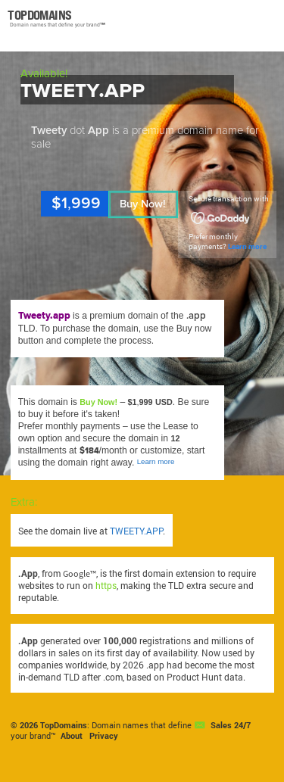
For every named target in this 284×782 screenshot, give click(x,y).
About (72, 736)
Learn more (247, 246)
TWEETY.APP (136, 531)
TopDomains (63, 725)
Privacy (103, 736)
